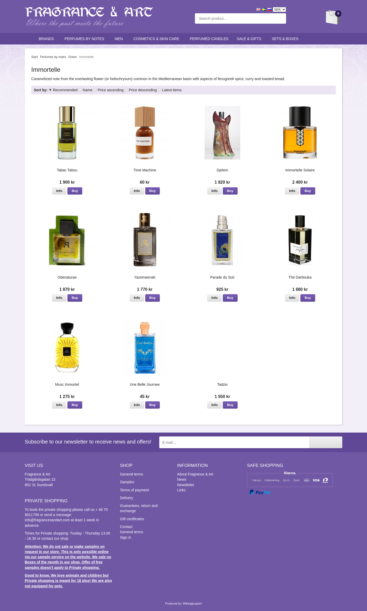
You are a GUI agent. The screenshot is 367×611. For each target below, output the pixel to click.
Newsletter (185, 485)
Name (87, 90)
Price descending (143, 90)
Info (59, 191)
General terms (131, 474)
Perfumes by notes (85, 39)
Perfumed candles (209, 39)
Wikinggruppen (192, 603)
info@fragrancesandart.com (47, 520)
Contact (126, 527)
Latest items (171, 90)
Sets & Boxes (286, 39)
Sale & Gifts (250, 39)
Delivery (126, 498)
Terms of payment (134, 490)
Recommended (65, 90)
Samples (127, 482)
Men (120, 39)
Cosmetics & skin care (157, 39)
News (181, 479)
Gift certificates (132, 519)
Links (181, 490)
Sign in (125, 537)
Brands (47, 39)
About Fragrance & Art (195, 474)
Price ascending (111, 90)
